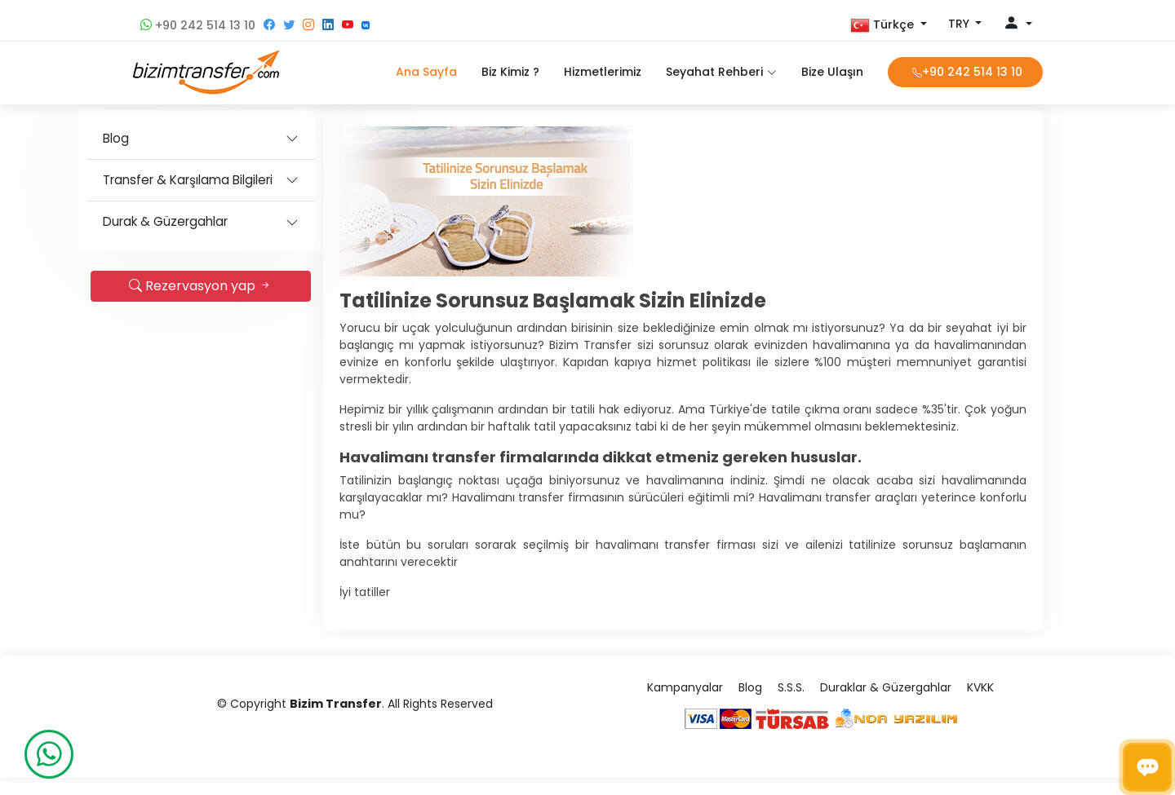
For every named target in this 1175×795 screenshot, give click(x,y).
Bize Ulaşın (832, 72)
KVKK (980, 704)
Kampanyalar (685, 704)
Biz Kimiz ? (510, 72)
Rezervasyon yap (255, 285)
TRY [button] (960, 23)
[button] (889, 25)
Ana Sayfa (426, 72)
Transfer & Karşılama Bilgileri (241, 179)
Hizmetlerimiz (602, 72)
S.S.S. (791, 704)
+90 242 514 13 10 (197, 25)
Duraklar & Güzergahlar (885, 704)
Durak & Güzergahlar (219, 221)
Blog (170, 138)
